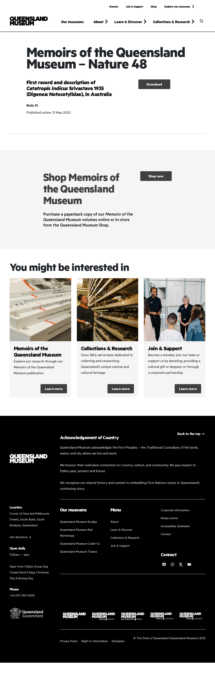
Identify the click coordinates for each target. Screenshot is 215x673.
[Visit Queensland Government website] (26, 613)
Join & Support (134, 6)
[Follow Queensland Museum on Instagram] (172, 565)
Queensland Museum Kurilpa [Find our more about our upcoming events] (78, 522)
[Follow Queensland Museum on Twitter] (181, 565)
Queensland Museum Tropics (78, 552)
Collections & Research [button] (171, 21)
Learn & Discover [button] (128, 21)
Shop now (156, 176)
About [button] (98, 21)
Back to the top (189, 434)
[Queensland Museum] (29, 21)
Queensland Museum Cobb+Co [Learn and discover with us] (80, 544)
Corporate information (175, 510)
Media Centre (169, 518)
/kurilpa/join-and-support (174, 338)
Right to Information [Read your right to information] (94, 642)
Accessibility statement (175, 526)
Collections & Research (124, 538)
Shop (154, 6)
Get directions (19, 537)
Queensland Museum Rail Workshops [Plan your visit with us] (76, 533)
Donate (113, 6)
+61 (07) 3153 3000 (22, 596)
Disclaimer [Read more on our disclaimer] (118, 642)
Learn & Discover (121, 530)
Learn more (54, 389)
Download (154, 84)
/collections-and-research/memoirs (40, 338)
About (114, 522)
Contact (166, 534)
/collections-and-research (107, 338)
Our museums (72, 21)
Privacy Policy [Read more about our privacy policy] (69, 642)
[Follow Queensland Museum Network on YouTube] (189, 565)
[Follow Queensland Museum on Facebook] (164, 565)
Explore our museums (177, 6)
